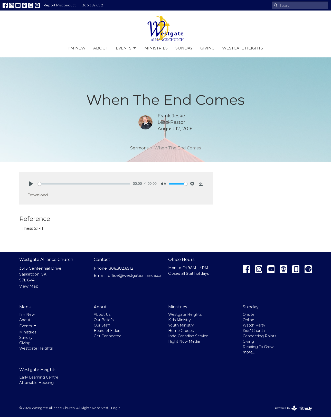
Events (126, 48)
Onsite (248, 314)
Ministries (156, 48)
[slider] (84, 183)
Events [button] (28, 326)
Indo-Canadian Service (188, 336)
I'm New (77, 48)
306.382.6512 (92, 5)
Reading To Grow (258, 346)
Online (248, 320)
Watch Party (254, 325)
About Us (102, 314)
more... (249, 352)
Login (115, 408)
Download (37, 194)
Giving (207, 48)
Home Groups (181, 330)
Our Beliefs (104, 320)
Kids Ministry (179, 320)
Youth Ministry (181, 325)
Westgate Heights (242, 48)
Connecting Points (259, 336)
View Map (29, 286)
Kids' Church (254, 330)
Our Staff (102, 325)
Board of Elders (107, 330)
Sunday (184, 48)
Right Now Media (184, 341)
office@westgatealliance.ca (135, 275)
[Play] (31, 184)
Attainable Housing (36, 382)
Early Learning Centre (38, 377)
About (100, 48)
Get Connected (107, 336)
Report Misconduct (60, 5)
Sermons (139, 148)
